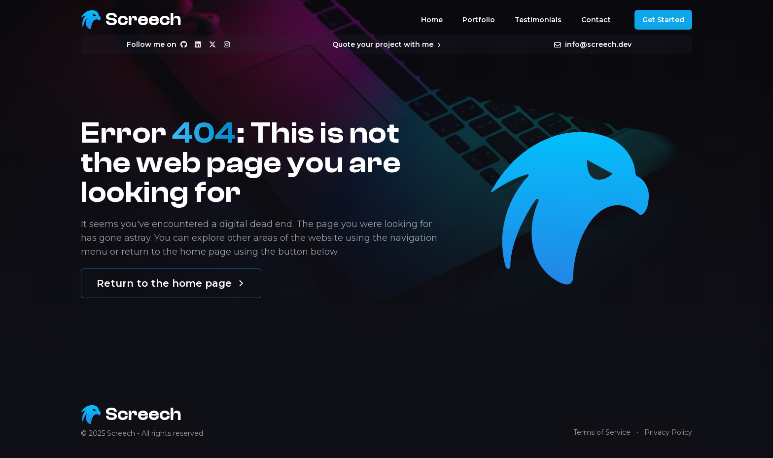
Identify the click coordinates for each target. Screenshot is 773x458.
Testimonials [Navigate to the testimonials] (538, 19)
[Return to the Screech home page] (131, 20)
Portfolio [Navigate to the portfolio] (478, 19)
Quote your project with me (386, 44)
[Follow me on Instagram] (227, 44)
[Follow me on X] (212, 44)
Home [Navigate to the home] (432, 19)
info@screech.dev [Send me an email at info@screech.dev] (593, 44)
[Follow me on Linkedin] (198, 44)
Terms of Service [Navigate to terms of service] (602, 432)
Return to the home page (171, 283)
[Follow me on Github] (183, 44)
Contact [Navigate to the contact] (596, 19)
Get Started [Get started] (663, 19)
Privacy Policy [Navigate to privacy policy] (668, 432)
